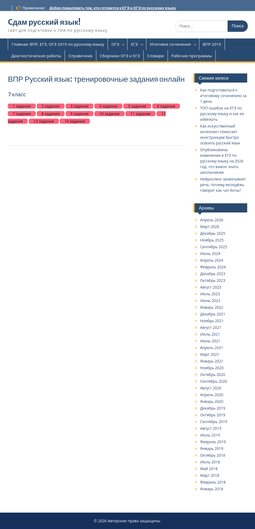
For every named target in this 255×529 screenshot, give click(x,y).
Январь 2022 (211, 307)
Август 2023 (210, 287)
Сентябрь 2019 (213, 421)
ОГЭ (115, 44)
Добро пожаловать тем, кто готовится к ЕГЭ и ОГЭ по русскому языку (112, 8)
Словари (155, 55)
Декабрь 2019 (212, 408)
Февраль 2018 (213, 482)
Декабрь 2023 (212, 273)
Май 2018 (209, 468)
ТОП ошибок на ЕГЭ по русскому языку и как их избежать (222, 113)
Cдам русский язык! (44, 22)
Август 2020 (210, 387)
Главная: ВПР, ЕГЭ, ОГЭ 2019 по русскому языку (58, 44)
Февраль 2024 (213, 266)
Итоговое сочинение (170, 44)
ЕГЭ (134, 44)
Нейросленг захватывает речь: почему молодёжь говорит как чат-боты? (223, 184)
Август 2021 (210, 327)
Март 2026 (209, 226)
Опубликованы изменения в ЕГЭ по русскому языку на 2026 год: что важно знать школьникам (221, 161)
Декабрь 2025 (212, 233)
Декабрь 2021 (212, 314)
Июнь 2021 (210, 340)
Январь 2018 (211, 488)
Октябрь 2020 (212, 374)
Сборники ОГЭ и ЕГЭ (120, 55)
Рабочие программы (191, 55)
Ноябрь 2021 (212, 320)
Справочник (80, 55)
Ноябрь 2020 (212, 367)
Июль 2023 (210, 293)
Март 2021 (209, 354)
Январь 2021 (211, 361)
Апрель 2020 (211, 394)
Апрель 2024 (211, 260)
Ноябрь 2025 (212, 240)
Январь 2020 (211, 401)
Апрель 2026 (211, 219)
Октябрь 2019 (212, 414)
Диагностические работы (36, 55)
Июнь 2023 (210, 300)
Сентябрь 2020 (213, 381)
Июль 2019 (210, 435)
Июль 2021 (210, 334)
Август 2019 (210, 428)
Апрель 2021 (211, 347)
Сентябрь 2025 (213, 246)
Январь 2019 (211, 448)
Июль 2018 (210, 461)
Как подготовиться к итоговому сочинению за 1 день (223, 95)
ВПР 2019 (212, 44)
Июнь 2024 (210, 253)
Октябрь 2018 (212, 455)
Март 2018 (209, 475)
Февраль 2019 (213, 441)
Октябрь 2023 (212, 280)
